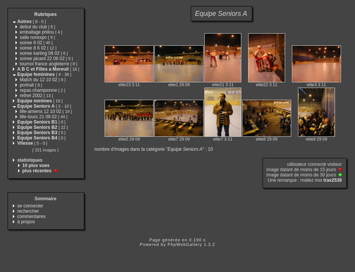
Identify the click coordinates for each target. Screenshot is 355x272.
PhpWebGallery (185, 244)
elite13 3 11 (129, 84)
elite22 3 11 (266, 84)
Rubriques (45, 14)
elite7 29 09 (179, 139)
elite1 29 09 (179, 84)
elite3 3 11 (316, 84)
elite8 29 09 (266, 139)
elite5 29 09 (129, 139)
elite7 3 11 (223, 139)
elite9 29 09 (316, 139)
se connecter (30, 206)
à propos (26, 221)
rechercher (28, 211)
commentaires (31, 216)
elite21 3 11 (222, 84)
